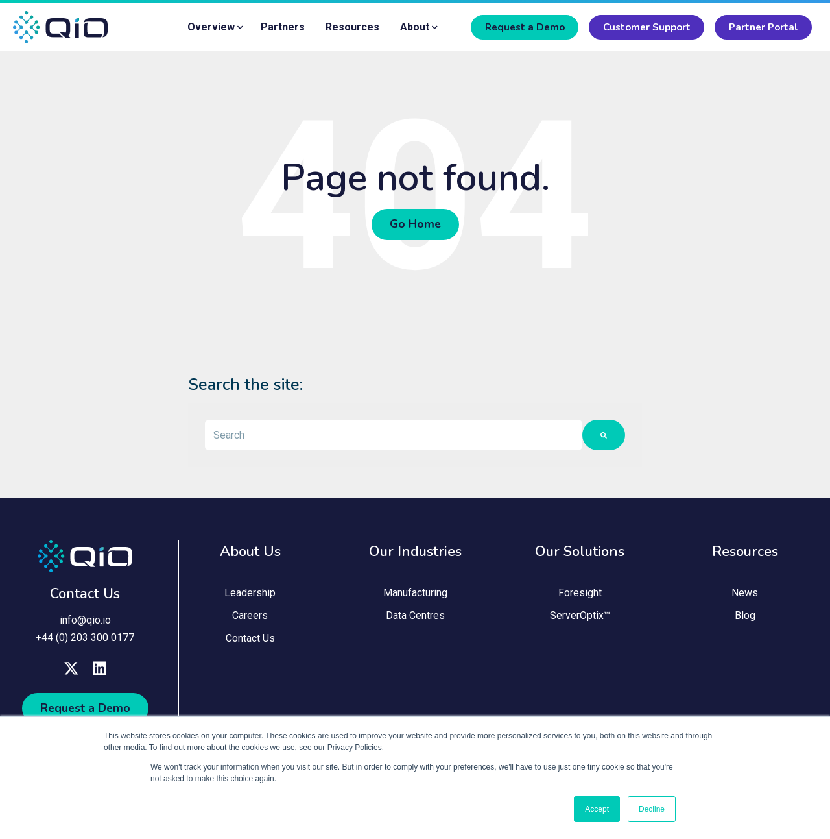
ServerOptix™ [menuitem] (580, 618)
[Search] (603, 436)
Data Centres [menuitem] (415, 618)
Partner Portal (763, 27)
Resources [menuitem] (352, 27)
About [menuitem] (414, 27)
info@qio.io (85, 621)
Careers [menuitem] (250, 618)
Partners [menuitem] (283, 27)
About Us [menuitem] (250, 553)
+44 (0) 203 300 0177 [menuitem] (85, 639)
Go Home (415, 225)
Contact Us (85, 596)
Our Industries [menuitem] (415, 553)
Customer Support (647, 27)
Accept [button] (597, 809)
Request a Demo (525, 27)
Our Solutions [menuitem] (579, 553)
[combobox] (393, 436)
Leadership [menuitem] (250, 595)
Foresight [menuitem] (580, 595)
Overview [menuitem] (211, 27)
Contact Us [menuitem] (250, 641)
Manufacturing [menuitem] (415, 595)
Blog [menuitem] (745, 618)
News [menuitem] (744, 595)
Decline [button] (652, 809)
